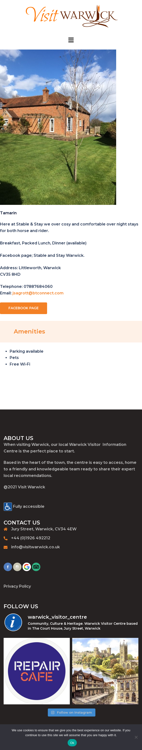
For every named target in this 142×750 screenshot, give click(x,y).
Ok (72, 743)
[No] (136, 737)
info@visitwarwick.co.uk (35, 547)
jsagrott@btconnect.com (38, 293)
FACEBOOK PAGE (23, 308)
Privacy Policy (17, 586)
